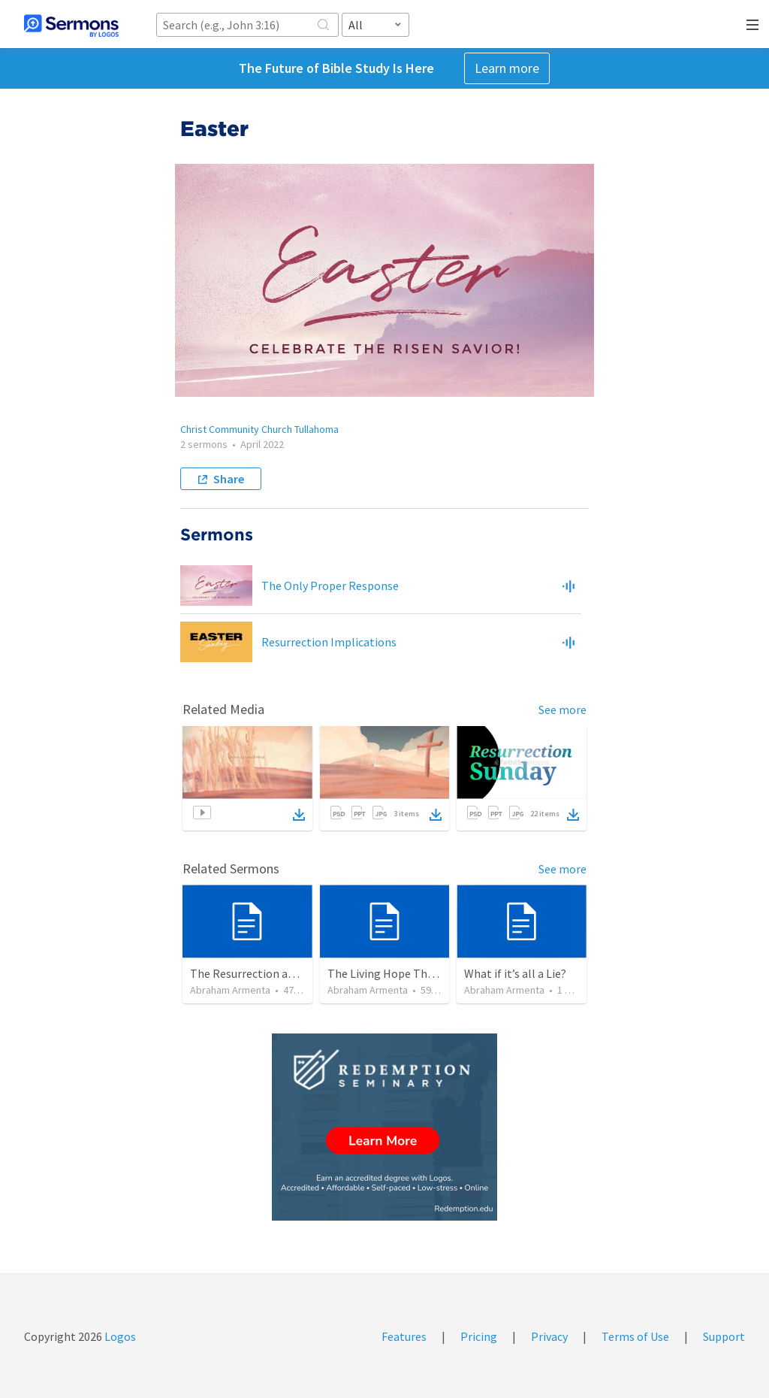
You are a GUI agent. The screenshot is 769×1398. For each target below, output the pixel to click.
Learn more (507, 68)
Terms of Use (635, 1336)
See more (562, 709)
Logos (119, 1336)
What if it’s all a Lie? (515, 973)
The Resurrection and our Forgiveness (287, 973)
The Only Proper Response (330, 585)
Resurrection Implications (329, 641)
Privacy (549, 1336)
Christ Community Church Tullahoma (259, 429)
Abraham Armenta (230, 990)
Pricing (478, 1336)
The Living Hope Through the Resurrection (437, 973)
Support (724, 1336)
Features (404, 1336)
